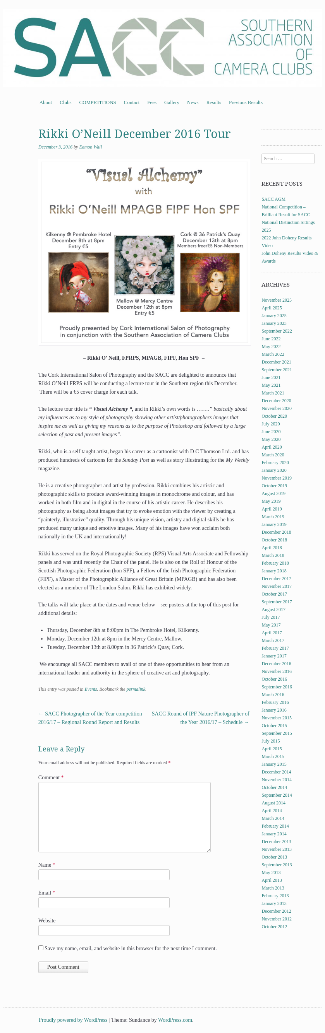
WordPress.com (175, 1020)
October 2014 (274, 787)
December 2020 (276, 400)
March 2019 (272, 516)
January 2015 (273, 764)
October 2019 (274, 485)
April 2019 (271, 509)
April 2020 (271, 447)
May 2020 (270, 439)
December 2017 (276, 578)
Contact (131, 102)
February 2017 (275, 648)
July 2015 (270, 741)
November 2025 (276, 300)
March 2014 (272, 818)
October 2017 (274, 594)
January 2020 (273, 470)
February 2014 (275, 826)
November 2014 (276, 779)
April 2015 (271, 748)
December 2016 (276, 663)
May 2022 (270, 346)
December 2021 (276, 362)
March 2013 (272, 888)
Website (47, 921)
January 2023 (273, 323)
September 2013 (276, 864)
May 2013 (270, 872)
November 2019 (276, 478)
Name (46, 865)
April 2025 (271, 308)
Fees (151, 102)
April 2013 (271, 880)
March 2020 (272, 455)
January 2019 (273, 524)
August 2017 (273, 609)
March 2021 (272, 393)
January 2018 (273, 571)
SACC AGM (273, 199)
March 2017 (272, 640)
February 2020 (275, 462)
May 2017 (270, 625)
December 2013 (276, 841)
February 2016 (275, 702)
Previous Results (246, 102)
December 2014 (276, 772)
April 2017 (271, 632)
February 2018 (275, 563)
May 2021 (270, 385)
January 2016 (273, 710)
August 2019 (273, 493)
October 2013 (274, 857)
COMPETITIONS (97, 102)
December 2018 (276, 532)
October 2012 (274, 926)
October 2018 (274, 540)
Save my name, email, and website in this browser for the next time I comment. (131, 948)
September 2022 (276, 331)
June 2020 (270, 431)
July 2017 (270, 617)
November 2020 (276, 408)
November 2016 (276, 671)
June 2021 (270, 377)
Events (90, 689)
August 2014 (273, 803)
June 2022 (270, 338)
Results (213, 102)
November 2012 (276, 919)
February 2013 (275, 895)
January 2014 (273, 834)
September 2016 (276, 687)
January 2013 (273, 903)
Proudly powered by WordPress (73, 1020)
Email (46, 893)
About (46, 102)
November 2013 (276, 849)
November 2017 (276, 586)
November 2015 (276, 718)
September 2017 (276, 601)
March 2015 (272, 756)
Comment (51, 777)
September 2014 (276, 795)
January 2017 (273, 656)
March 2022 (272, 354)
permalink (135, 689)
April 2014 (271, 810)
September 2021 (276, 369)
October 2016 (274, 679)
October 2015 (274, 725)
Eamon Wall (90, 147)
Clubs (65, 102)
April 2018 (271, 547)
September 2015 (276, 733)
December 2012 (276, 911)
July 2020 (270, 424)
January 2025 (273, 315)
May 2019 (270, 501)
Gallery (171, 102)
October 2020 (274, 416)
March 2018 (272, 555)
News (193, 102)
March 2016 (272, 694)
